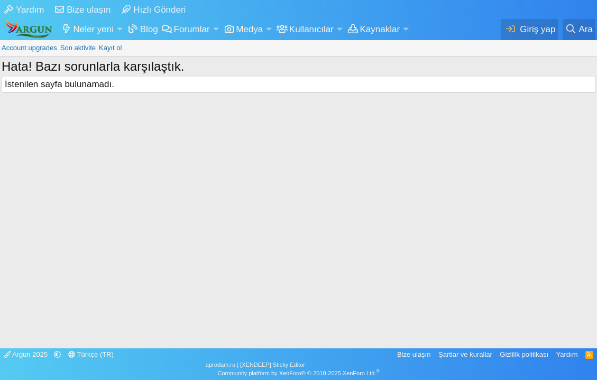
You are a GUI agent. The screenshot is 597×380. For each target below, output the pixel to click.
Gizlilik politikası (524, 354)
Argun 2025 (27, 354)
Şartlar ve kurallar (465, 354)
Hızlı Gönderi (154, 10)
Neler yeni (94, 29)
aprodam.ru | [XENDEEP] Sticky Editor (255, 365)
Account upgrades (29, 48)
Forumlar (192, 29)
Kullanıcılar (311, 29)
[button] (119, 29)
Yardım (24, 10)
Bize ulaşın (83, 10)
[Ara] (579, 29)
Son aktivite (78, 48)
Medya (249, 29)
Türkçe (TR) (91, 354)
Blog (149, 29)
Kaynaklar (380, 29)
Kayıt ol (110, 48)
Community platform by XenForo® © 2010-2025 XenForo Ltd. (298, 373)
